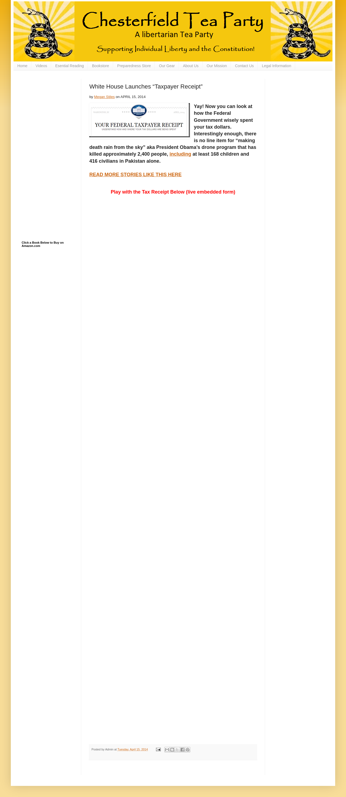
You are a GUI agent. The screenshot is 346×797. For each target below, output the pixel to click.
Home (22, 66)
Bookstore (100, 66)
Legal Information (276, 66)
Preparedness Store (134, 66)
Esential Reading (69, 66)
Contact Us (244, 66)
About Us (191, 66)
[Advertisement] (49, 106)
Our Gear (167, 66)
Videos (41, 66)
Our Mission (217, 66)
